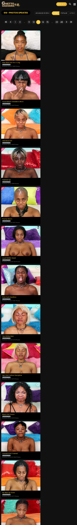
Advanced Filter (40, 13)
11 (29, 22)
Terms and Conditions (20, 508)
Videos (9, 508)
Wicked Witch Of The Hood (50, 361)
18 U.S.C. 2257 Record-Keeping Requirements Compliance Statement (38, 503)
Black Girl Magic (8, 361)
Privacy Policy (34, 508)
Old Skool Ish (7, 98)
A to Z (71, 13)
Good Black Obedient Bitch (50, 61)
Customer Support (46, 508)
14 (43, 22)
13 (38, 22)
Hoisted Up (44, 98)
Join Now (62, 4)
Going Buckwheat (47, 323)
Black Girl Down (46, 211)
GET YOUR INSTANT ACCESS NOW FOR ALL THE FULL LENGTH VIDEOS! (38, 394)
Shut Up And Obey (9, 286)
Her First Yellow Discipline (12, 211)
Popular (63, 13)
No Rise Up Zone (46, 248)
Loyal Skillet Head (46, 136)
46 (61, 22)
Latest (54, 13)
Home (3, 508)
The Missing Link (8, 323)
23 (57, 22)
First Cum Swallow (9, 173)
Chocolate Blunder (47, 286)
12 (34, 22)
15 (48, 22)
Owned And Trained (10, 248)
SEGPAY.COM (32, 516)
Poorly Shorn (7, 136)
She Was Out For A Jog (11, 61)
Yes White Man (45, 173)
